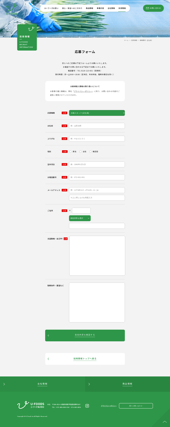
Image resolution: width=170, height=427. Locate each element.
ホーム (126, 40)
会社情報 (111, 8)
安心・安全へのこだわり (72, 8)
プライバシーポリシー (83, 91)
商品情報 (89, 8)
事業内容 (100, 8)
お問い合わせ (137, 406)
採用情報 (122, 8)
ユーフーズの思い (51, 8)
